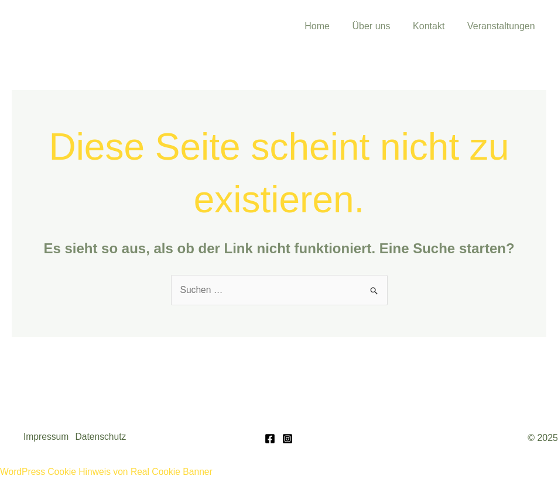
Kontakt (434, 26)
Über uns (381, 26)
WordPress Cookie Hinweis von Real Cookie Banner (108, 471)
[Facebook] (270, 438)
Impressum (46, 437)
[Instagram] (287, 438)
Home (330, 26)
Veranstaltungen (503, 26)
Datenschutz (104, 437)
